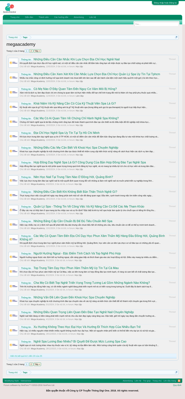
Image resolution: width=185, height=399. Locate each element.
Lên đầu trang (169, 381)
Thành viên (44, 17)
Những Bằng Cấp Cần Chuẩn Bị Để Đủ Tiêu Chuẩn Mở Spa (66, 221)
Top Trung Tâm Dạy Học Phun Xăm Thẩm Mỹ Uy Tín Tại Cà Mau (69, 268)
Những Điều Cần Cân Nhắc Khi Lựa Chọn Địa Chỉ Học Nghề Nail (70, 59)
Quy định (177, 385)
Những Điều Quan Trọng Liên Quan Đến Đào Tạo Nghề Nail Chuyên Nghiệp (77, 312)
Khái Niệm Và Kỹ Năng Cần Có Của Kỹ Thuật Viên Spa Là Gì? (68, 103)
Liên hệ (92, 17)
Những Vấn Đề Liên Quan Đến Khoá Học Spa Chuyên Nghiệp (67, 297)
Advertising (79, 17)
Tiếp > (37, 51)
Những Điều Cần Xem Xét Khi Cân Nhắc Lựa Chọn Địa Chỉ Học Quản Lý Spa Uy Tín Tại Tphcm (90, 74)
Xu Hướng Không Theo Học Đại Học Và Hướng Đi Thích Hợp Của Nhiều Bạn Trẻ (80, 326)
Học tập (79, 66)
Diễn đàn (29, 17)
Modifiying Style (12, 381)
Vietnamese (26, 381)
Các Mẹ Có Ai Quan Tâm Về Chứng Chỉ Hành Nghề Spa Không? (69, 118)
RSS (179, 380)
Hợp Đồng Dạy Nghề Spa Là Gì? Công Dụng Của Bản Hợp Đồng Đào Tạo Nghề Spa (83, 162)
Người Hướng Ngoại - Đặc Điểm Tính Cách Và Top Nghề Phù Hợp (70, 253)
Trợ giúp (147, 381)
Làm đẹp (80, 96)
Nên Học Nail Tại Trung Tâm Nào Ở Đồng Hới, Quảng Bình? (66, 177)
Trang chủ (15, 17)
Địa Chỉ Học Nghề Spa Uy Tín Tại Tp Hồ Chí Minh (59, 132)
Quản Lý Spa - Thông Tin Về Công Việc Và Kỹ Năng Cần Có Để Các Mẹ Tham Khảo (82, 206)
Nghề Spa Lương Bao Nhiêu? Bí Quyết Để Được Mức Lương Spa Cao (73, 341)
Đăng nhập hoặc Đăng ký (165, 3)
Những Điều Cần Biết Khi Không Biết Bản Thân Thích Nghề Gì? (68, 191)
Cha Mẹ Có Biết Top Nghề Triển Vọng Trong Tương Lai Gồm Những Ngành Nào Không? (85, 282)
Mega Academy (38, 66)
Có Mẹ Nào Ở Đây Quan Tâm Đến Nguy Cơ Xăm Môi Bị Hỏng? (68, 88)
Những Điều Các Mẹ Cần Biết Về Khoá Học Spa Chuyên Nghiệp (69, 147)
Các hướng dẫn (61, 17)
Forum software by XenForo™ (29, 385)
